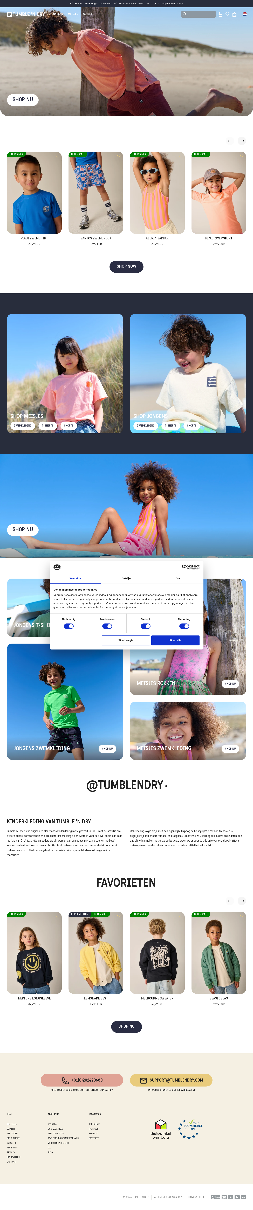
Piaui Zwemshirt (34, 241)
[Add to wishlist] (57, 156)
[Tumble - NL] (26, 14)
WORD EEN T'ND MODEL (58, 1143)
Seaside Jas (219, 1001)
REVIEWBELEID (13, 1157)
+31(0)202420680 (82, 1080)
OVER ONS (52, 1124)
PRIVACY (11, 1153)
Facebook (93, 1129)
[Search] (198, 14)
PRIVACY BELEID (197, 1197)
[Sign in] (220, 14)
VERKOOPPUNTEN (56, 1134)
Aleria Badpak (157, 241)
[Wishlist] (227, 14)
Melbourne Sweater (157, 1001)
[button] (242, 141)
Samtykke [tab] (75, 578)
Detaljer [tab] (126, 578)
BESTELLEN (12, 1124)
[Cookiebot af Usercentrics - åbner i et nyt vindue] (185, 567)
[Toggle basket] (234, 14)
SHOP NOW (126, 267)
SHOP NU (23, 100)
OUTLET (87, 14)
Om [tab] (178, 578)
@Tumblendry (124, 786)
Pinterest (94, 1138)
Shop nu (23, 530)
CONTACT (11, 1162)
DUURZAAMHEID (55, 1129)
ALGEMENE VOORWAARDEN (168, 1197)
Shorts (68, 425)
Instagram (94, 1124)
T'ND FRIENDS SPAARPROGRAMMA (63, 1138)
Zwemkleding (22, 425)
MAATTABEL (12, 1148)
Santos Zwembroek (95, 241)
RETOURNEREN (13, 1138)
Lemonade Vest (96, 1001)
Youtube (93, 1134)
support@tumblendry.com (171, 1080)
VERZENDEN (12, 1134)
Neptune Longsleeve (34, 1001)
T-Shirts (47, 425)
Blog (50, 1153)
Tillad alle (175, 640)
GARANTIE (11, 1143)
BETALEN (11, 1129)
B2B (49, 1148)
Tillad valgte (126, 640)
